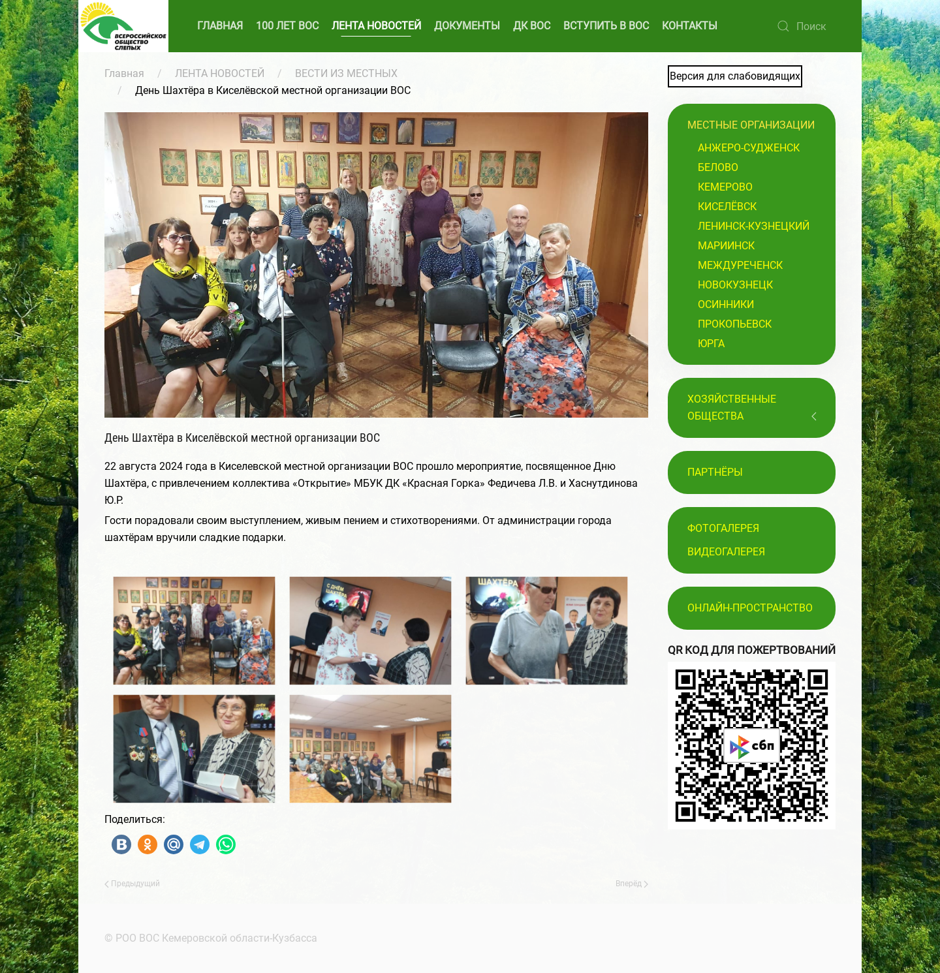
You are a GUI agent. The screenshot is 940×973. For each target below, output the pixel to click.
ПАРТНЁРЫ (715, 472)
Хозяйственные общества (731, 407)
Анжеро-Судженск (749, 148)
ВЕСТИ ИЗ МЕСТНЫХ (346, 73)
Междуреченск (740, 265)
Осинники (726, 304)
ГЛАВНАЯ (220, 26)
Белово (718, 167)
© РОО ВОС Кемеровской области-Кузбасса (209, 938)
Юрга (711, 343)
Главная (124, 73)
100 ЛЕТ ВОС (287, 26)
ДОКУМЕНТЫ (467, 26)
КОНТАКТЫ (689, 26)
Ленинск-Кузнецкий (753, 226)
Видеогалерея (726, 552)
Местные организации (751, 125)
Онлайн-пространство (750, 608)
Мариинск (726, 245)
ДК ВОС (531, 26)
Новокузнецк (735, 285)
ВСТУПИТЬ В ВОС (606, 26)
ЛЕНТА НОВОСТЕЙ (376, 26)
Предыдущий (132, 883)
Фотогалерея (723, 528)
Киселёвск (727, 206)
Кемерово (725, 187)
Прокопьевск (735, 324)
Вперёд (632, 883)
